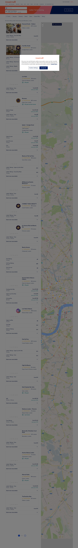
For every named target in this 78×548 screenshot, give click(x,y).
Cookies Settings (33, 67)
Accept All (43, 67)
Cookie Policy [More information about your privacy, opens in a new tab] (54, 64)
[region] (39, 63)
